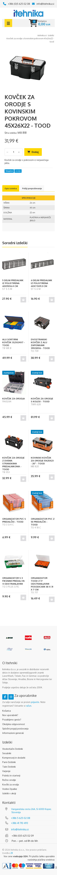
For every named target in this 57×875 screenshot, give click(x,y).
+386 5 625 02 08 (20, 818)
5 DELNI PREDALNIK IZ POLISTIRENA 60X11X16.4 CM (12, 283)
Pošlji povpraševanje (32, 188)
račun (28, 705)
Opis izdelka (11, 188)
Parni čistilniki (9, 762)
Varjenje (6, 771)
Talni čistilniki (9, 766)
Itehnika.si (42, 35)
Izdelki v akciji (9, 793)
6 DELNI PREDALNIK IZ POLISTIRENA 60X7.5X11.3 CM (41, 283)
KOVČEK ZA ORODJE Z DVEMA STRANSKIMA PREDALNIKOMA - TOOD (13, 463)
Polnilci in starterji (11, 775)
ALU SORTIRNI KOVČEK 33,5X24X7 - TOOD (13, 342)
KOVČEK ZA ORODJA (13, 398)
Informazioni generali (13, 733)
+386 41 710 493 (19, 823)
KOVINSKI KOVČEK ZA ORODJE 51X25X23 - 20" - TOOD (42, 460)
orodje (18, 171)
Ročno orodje (9, 780)
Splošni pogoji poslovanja (15, 728)
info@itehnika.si (45, 3)
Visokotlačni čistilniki (12, 748)
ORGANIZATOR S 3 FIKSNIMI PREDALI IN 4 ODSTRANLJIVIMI (13, 581)
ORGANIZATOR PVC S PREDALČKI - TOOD (14, 520)
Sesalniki (6, 753)
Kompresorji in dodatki (13, 757)
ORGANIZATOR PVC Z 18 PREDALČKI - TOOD (43, 521)
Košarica (6, 710)
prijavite (35, 702)
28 (11, 853)
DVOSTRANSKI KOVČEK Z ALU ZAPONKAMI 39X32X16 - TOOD (40, 344)
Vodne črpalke (9, 789)
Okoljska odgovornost (13, 724)
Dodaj (35, 152)
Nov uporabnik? (10, 715)
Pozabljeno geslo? (11, 719)
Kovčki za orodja (10, 784)
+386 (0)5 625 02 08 (19, 3)
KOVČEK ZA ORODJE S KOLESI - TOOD (42, 400)
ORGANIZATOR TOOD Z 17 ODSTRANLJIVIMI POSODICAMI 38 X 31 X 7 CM (42, 584)
